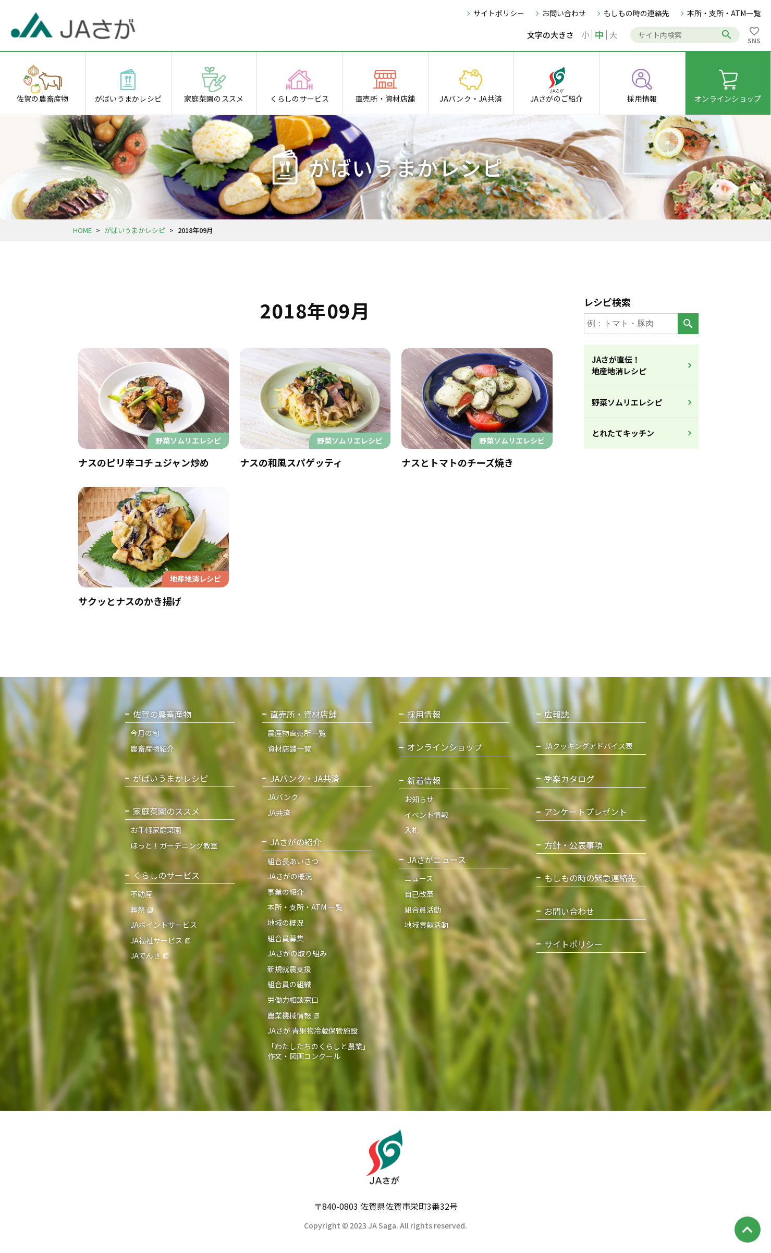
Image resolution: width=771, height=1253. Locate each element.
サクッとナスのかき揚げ (129, 601)
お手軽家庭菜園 (155, 830)
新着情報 (423, 781)
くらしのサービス (166, 875)
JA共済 (278, 812)
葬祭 (137, 909)
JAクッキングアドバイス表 (588, 746)
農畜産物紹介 (152, 748)
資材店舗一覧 (289, 748)
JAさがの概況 (289, 876)
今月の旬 (145, 733)
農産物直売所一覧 (296, 733)
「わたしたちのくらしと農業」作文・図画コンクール (318, 1051)
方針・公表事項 (573, 845)
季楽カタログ (569, 779)
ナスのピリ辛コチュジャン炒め (143, 462)
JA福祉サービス (156, 940)
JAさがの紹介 (295, 842)
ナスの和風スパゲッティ (291, 462)
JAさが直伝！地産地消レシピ (619, 365)
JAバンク (282, 797)
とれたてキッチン (623, 432)
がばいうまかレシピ (134, 230)
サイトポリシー (498, 13)
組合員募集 (285, 938)
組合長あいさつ (293, 861)
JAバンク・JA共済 (304, 778)
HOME (82, 230)
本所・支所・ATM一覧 (724, 13)
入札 (412, 830)
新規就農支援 (289, 969)
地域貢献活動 (426, 924)
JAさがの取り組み (297, 953)
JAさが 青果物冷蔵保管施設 (312, 1030)
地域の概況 (285, 922)
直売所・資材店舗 (303, 714)
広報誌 (556, 714)
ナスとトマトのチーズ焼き (457, 462)
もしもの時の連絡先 (636, 13)
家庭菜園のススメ (166, 811)
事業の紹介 (285, 892)
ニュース (419, 878)
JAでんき (145, 955)
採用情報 (423, 714)
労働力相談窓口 (293, 999)
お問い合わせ (564, 13)
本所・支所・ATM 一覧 (304, 907)
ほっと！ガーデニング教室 (174, 845)
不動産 (141, 894)
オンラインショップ (444, 747)
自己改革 (419, 894)
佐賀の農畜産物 (162, 714)
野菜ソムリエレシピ (627, 402)
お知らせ (419, 799)
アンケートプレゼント (585, 812)
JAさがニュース (436, 860)
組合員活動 (423, 909)
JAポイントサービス (163, 924)
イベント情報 (426, 814)
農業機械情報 (289, 1015)
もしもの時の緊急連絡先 (590, 878)
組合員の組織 (289, 984)
